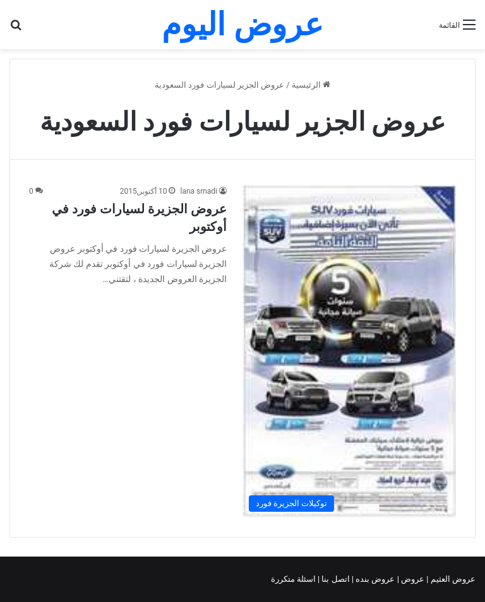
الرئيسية (311, 85)
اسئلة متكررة (294, 579)
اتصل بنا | (335, 579)
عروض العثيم (452, 579)
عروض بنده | (374, 579)
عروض (412, 579)
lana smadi (198, 191)
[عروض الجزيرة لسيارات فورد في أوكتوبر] (349, 351)
